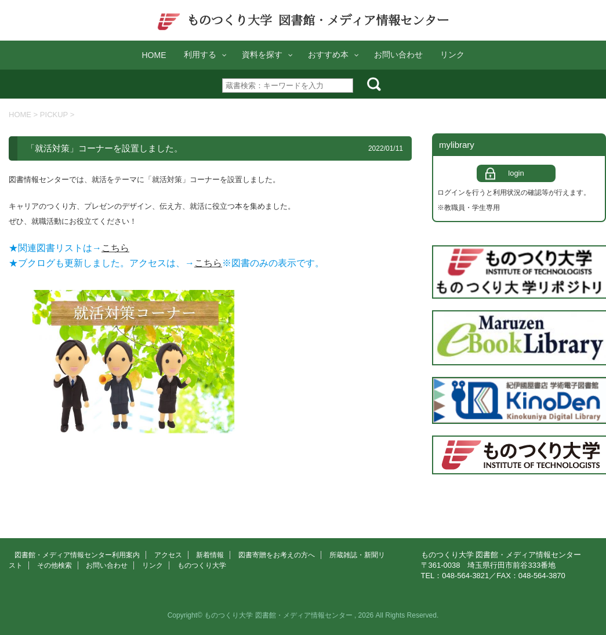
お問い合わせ (107, 565)
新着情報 (210, 555)
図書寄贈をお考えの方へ (276, 555)
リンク (152, 565)
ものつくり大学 (201, 565)
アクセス (168, 555)
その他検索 (54, 565)
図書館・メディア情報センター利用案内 (77, 555)
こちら (115, 248)
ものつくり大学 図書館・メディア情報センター (303, 20)
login (516, 173)
